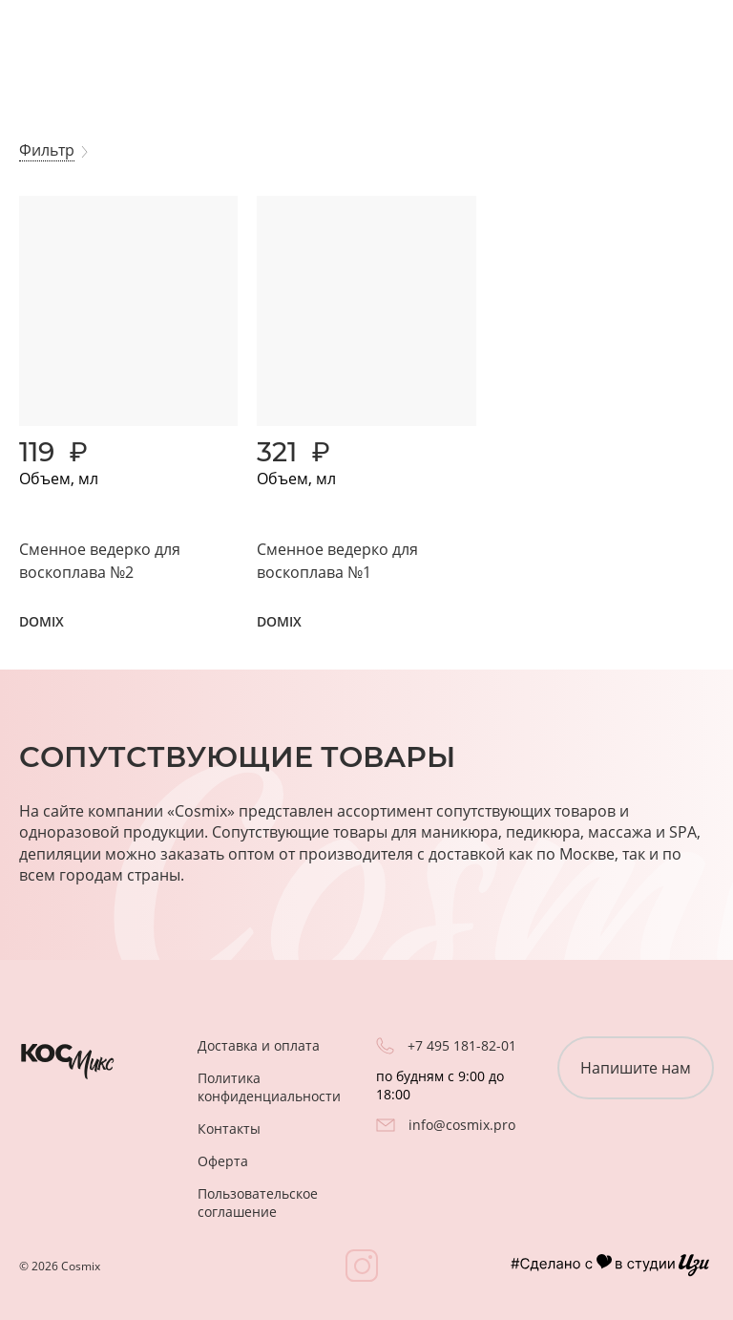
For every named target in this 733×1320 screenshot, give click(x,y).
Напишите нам (635, 1067)
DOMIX (41, 621)
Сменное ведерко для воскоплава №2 (99, 561)
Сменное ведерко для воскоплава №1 (337, 561)
